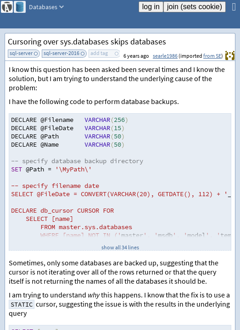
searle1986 (165, 55)
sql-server (21, 53)
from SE (212, 55)
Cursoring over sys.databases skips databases (87, 41)
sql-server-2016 (61, 53)
